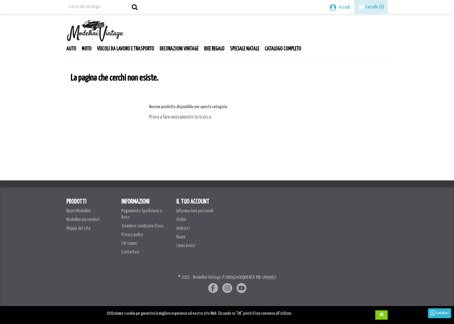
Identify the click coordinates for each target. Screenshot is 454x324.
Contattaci (130, 252)
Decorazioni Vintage (179, 49)
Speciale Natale (244, 49)
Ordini (181, 219)
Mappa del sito (78, 228)
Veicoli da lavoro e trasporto (125, 49)
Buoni (180, 237)
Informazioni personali (194, 211)
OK (381, 315)
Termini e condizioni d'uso (142, 226)
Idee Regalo (214, 49)
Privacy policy (132, 234)
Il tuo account (192, 202)
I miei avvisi (185, 245)
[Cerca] (103, 7)
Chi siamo (129, 243)
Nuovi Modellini (78, 211)
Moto (86, 49)
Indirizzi (182, 228)
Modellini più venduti (83, 219)
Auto (71, 49)
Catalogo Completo (283, 49)
